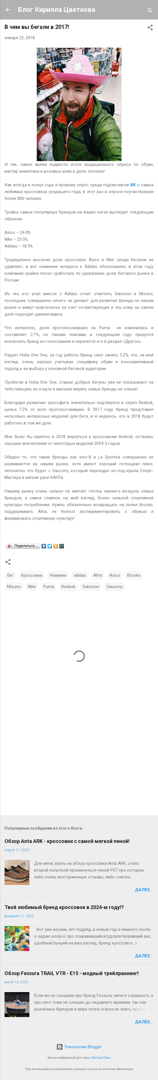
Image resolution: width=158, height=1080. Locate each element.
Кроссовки (31, 575)
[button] (150, 28)
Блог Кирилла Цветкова (56, 10)
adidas (80, 575)
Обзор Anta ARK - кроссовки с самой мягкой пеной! (67, 841)
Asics (114, 575)
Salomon (91, 586)
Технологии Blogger (79, 1046)
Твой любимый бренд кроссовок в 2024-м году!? (64, 907)
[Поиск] (150, 11)
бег (10, 575)
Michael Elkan (101, 1058)
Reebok (68, 586)
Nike (32, 586)
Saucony (115, 586)
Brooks (133, 575)
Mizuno (14, 586)
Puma (48, 586)
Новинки (58, 575)
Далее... (144, 889)
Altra (97, 575)
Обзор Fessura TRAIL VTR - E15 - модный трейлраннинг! (72, 973)
